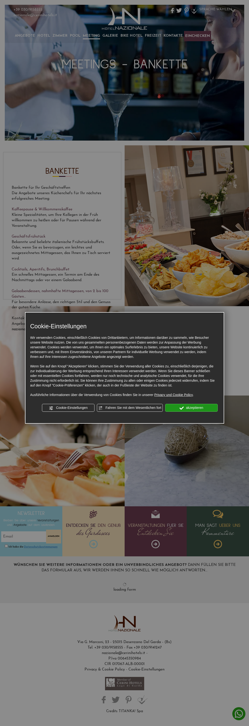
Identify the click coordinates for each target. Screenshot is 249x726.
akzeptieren (191, 408)
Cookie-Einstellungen (68, 408)
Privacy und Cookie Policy (173, 395)
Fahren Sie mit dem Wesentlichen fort (129, 408)
